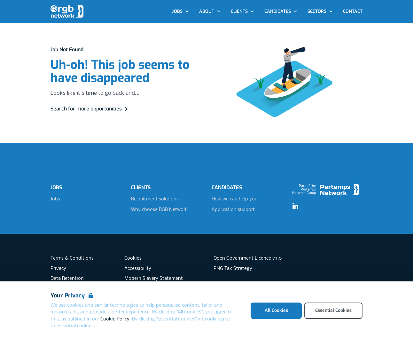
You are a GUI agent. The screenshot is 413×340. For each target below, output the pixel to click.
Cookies (133, 258)
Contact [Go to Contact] (352, 11)
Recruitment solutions (155, 199)
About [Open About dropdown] (210, 11)
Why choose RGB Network (159, 209)
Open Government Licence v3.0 (248, 258)
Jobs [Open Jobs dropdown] (180, 11)
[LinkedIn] (295, 206)
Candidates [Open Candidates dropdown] (280, 11)
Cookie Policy (114, 319)
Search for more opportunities (90, 108)
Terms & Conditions (72, 258)
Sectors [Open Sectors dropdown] (320, 11)
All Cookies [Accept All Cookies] (276, 310)
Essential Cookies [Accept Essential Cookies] (333, 310)
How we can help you (234, 199)
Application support (233, 209)
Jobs (55, 199)
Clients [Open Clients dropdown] (242, 11)
